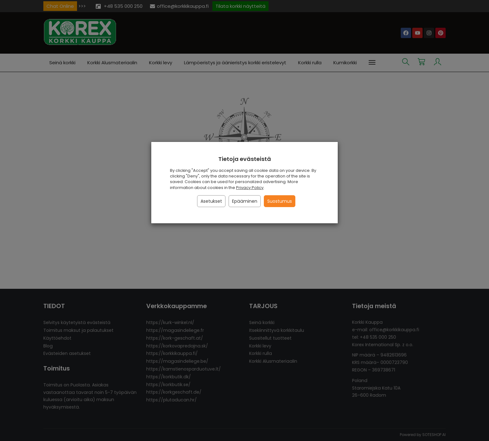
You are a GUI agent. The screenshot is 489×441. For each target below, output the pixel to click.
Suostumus (279, 201)
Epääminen (244, 201)
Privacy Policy (250, 187)
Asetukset (211, 201)
